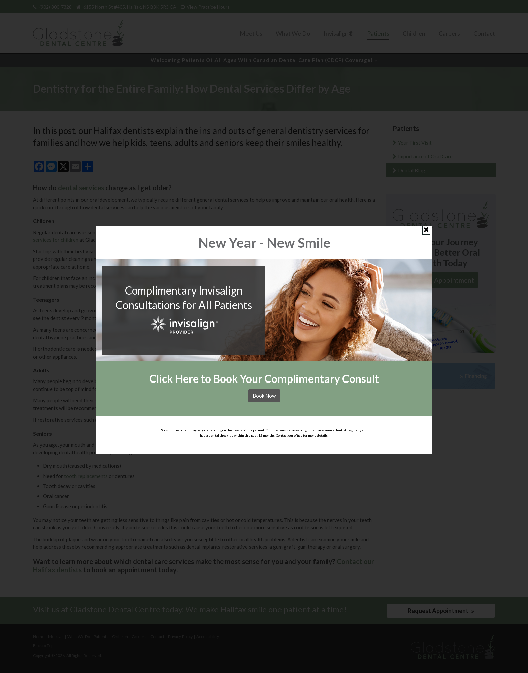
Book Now (264, 396)
